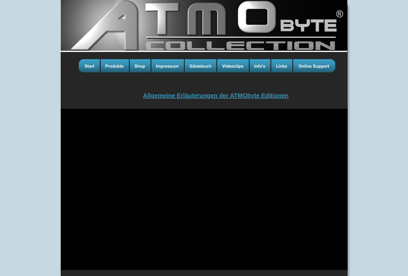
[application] (204, 189)
